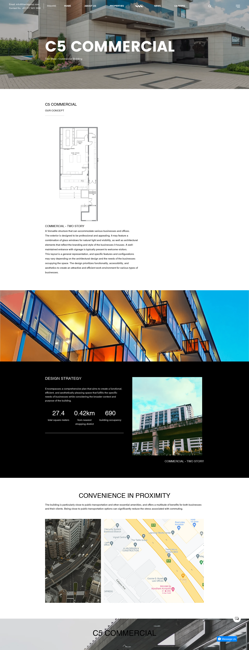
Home (56, 620)
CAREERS (179, 6)
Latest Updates (61, 638)
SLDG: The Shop (229, 629)
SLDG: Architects (229, 624)
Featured (58, 629)
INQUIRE (51, 6)
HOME (67, 6)
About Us (58, 624)
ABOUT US (90, 6)
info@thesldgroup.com (27, 4)
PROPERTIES (117, 6)
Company (58, 633)
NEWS (157, 6)
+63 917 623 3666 (31, 8)
